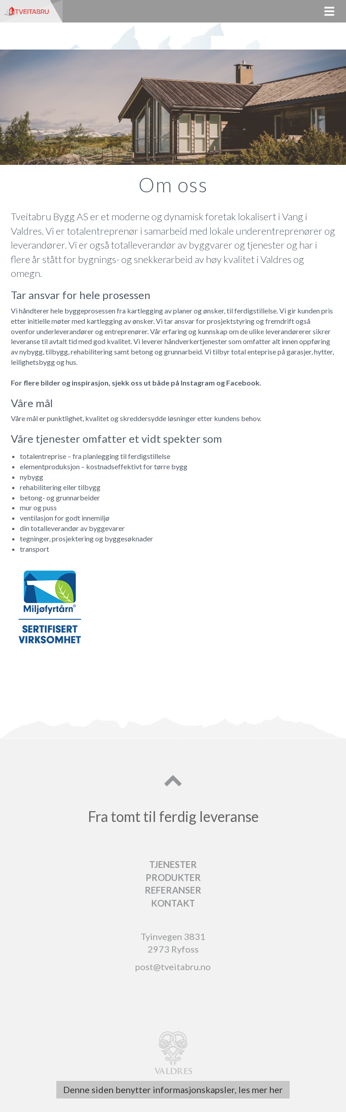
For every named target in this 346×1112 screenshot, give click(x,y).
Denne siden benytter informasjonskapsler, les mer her (173, 1089)
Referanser (173, 890)
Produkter (173, 877)
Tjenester (173, 864)
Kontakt (173, 903)
